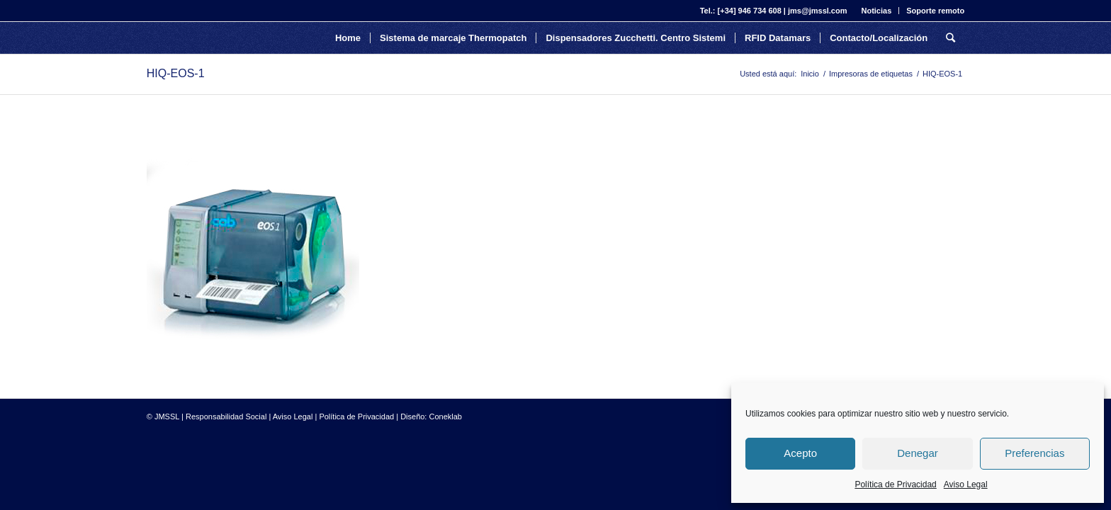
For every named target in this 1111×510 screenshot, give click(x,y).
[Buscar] (950, 38)
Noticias (876, 10)
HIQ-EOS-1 (176, 73)
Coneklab (445, 416)
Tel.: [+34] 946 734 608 (741, 10)
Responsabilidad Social (226, 416)
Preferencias (1034, 453)
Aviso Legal (966, 484)
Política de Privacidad (895, 484)
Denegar (917, 453)
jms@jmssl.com (817, 10)
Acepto (800, 453)
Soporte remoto (935, 10)
